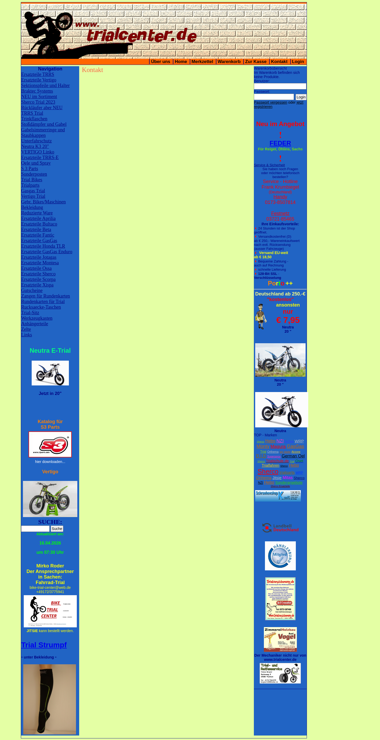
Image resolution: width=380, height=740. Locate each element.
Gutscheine (31, 290)
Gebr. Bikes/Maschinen (43, 201)
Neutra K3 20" (35, 146)
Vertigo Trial (33, 196)
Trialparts (30, 185)
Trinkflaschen (34, 118)
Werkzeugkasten (37, 318)
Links (26, 334)
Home (181, 61)
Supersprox (274, 456)
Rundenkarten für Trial (43, 301)
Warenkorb (229, 61)
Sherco (260, 441)
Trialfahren (270, 465)
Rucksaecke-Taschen (41, 307)
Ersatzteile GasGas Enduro (46, 251)
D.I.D (261, 456)
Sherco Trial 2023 (38, 102)
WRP (299, 441)
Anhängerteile (34, 323)
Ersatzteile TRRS (37, 74)
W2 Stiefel (285, 452)
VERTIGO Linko (37, 152)
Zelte (26, 329)
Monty (262, 446)
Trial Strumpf (44, 645)
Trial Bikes (31, 179)
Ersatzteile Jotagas (38, 257)
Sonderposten (34, 174)
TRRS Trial (32, 113)
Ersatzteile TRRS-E (40, 157)
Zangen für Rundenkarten (45, 296)
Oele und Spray (36, 163)
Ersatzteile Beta (36, 229)
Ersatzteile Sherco (38, 273)
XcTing (289, 441)
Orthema (273, 451)
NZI (279, 440)
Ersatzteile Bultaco (39, 224)
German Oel (293, 456)
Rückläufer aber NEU (42, 107)
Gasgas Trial (33, 190)
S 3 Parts (29, 168)
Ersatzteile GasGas (39, 240)
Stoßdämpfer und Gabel (43, 124)
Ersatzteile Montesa (40, 262)
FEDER (280, 143)
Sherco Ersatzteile (280, 486)
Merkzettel (202, 61)
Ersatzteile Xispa (37, 285)
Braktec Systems (37, 91)
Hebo (270, 441)
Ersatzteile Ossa (36, 268)
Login (298, 61)
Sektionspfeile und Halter (45, 85)
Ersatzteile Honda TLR (43, 246)
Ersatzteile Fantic (37, 235)
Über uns (160, 61)
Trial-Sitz (30, 312)
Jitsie (277, 477)
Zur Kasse (256, 61)
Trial (263, 451)
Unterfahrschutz (36, 141)
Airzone (295, 451)
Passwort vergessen (270, 102)
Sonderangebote (289, 482)
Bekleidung (32, 207)
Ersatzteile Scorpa (38, 279)
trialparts (287, 472)
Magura (278, 446)
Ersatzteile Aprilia (38, 218)
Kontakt (279, 61)
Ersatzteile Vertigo (38, 80)
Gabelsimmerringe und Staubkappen (43, 132)
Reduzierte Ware (37, 213)
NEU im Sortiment (39, 96)
